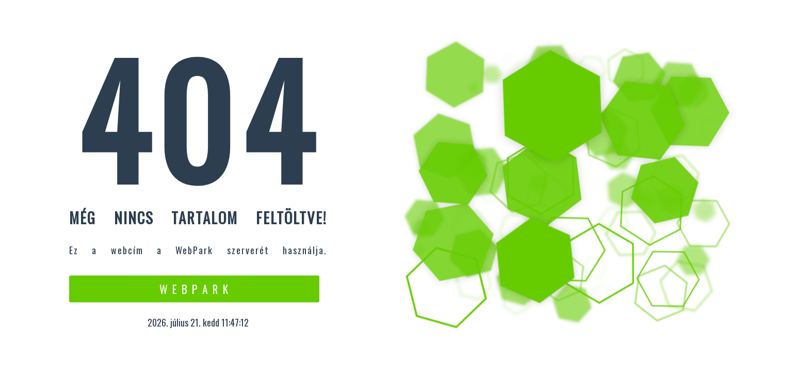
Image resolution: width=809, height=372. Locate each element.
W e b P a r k (194, 289)
